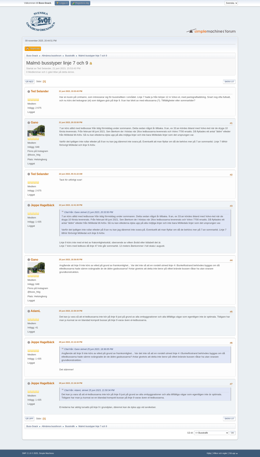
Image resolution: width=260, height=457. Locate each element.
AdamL (35, 310)
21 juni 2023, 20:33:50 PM (70, 122)
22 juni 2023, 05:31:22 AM (70, 174)
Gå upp (29, 419)
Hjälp (209, 453)
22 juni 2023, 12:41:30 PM (70, 205)
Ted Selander (40, 91)
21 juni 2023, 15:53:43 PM (70, 91)
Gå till (190, 433)
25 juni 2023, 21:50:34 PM (70, 311)
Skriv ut (229, 82)
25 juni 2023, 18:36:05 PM (70, 259)
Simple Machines (46, 453)
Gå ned (29, 82)
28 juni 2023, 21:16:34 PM (70, 383)
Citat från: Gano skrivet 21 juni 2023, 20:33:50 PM (88, 212)
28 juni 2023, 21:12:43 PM (70, 342)
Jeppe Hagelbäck (42, 205)
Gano (34, 122)
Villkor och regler (220, 453)
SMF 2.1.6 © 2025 (30, 453)
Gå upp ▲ (233, 453)
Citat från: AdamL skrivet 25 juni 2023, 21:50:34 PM (89, 390)
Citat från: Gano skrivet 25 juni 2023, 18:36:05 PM (88, 349)
